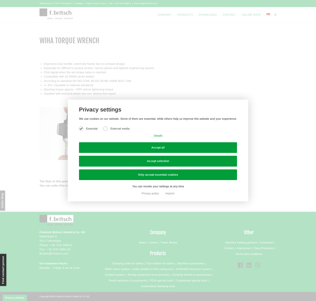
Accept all (158, 147)
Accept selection (158, 161)
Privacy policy (151, 193)
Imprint (169, 193)
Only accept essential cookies (158, 174)
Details (158, 135)
